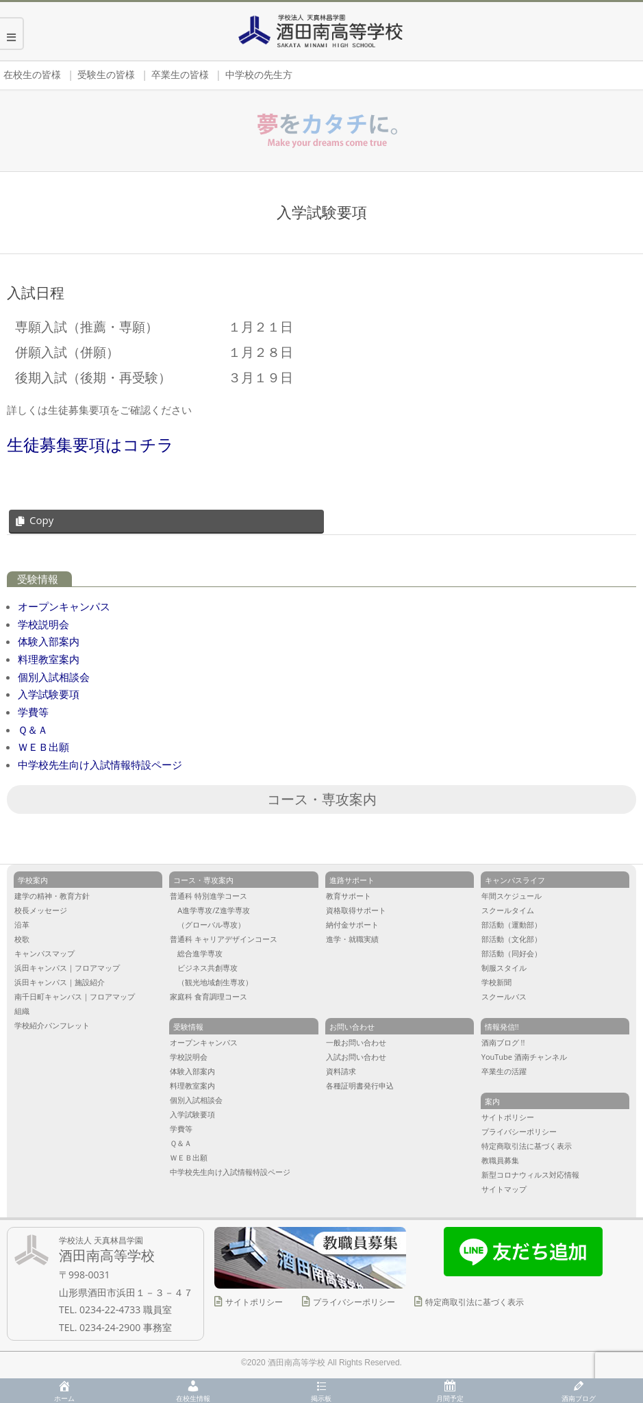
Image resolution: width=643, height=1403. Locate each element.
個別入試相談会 (54, 677)
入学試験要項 (48, 694)
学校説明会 (43, 624)
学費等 (33, 712)
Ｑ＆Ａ (33, 729)
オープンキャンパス (64, 606)
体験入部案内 (48, 641)
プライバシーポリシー (354, 1302)
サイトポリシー (254, 1302)
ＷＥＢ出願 (43, 747)
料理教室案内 (48, 659)
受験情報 (37, 579)
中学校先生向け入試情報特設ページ (100, 764)
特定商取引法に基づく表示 (474, 1302)
